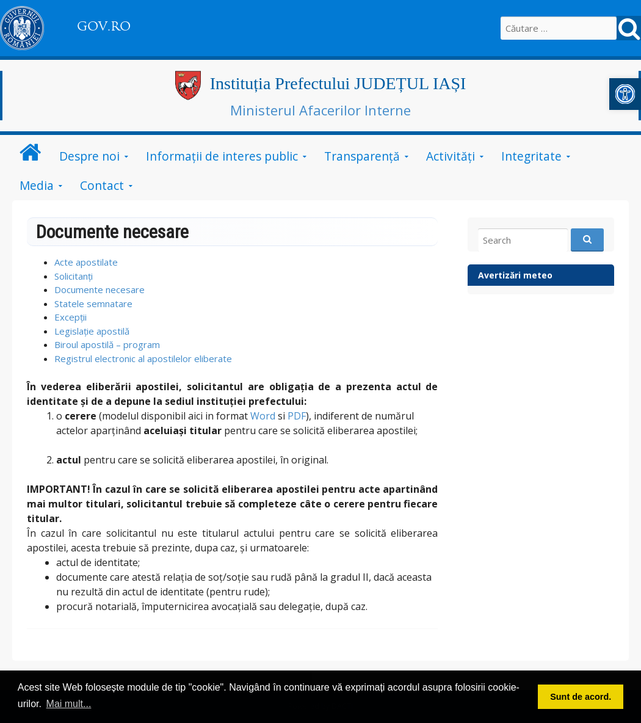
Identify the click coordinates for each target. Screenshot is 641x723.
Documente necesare (99, 289)
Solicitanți (73, 276)
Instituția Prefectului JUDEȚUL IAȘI (338, 83)
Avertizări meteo (515, 275)
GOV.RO (104, 26)
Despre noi (89, 156)
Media (37, 185)
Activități (450, 156)
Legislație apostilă (91, 331)
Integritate (531, 156)
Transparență (362, 156)
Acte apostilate (86, 262)
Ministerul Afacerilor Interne (320, 110)
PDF (297, 416)
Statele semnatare (93, 303)
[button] (625, 94)
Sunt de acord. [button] (580, 697)
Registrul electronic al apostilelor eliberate (143, 358)
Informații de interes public (222, 156)
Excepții (70, 317)
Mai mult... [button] (69, 704)
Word (262, 416)
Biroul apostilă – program (107, 344)
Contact (102, 185)
